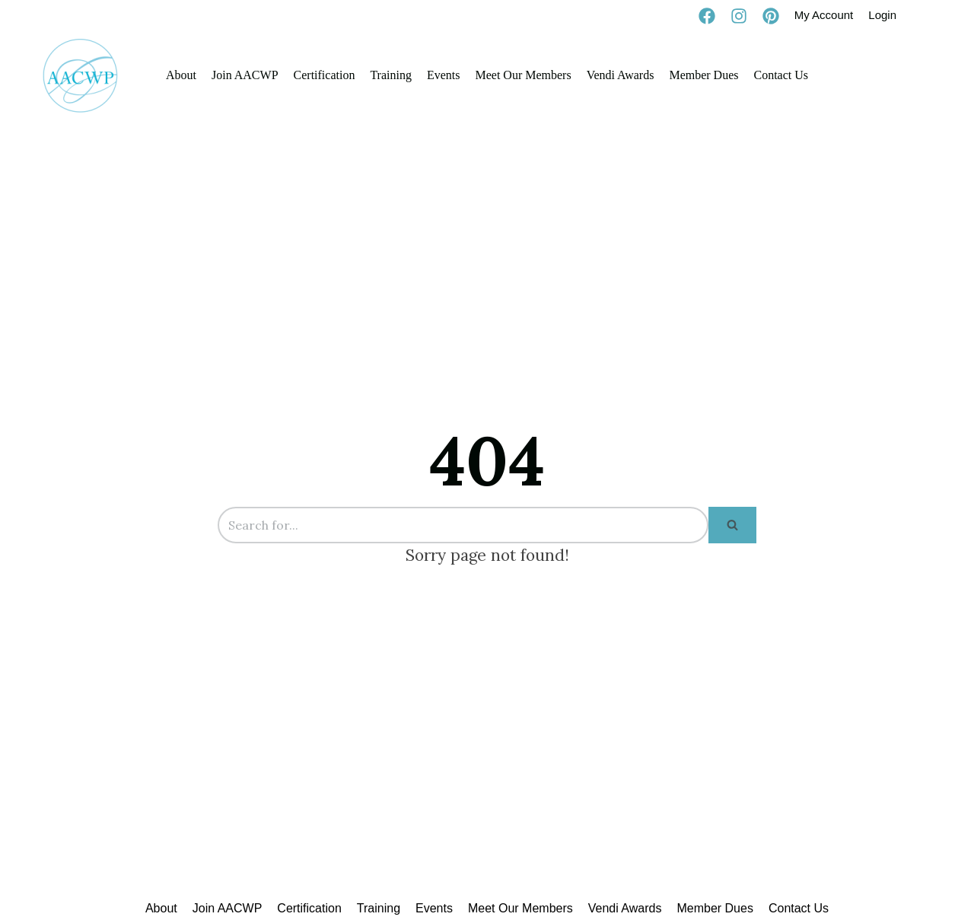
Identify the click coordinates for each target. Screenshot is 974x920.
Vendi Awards (620, 74)
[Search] (463, 525)
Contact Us (781, 74)
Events (443, 74)
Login (882, 14)
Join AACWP (245, 74)
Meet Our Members (523, 74)
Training (391, 74)
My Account (824, 14)
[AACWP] (81, 75)
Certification (324, 74)
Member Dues (703, 74)
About (181, 74)
